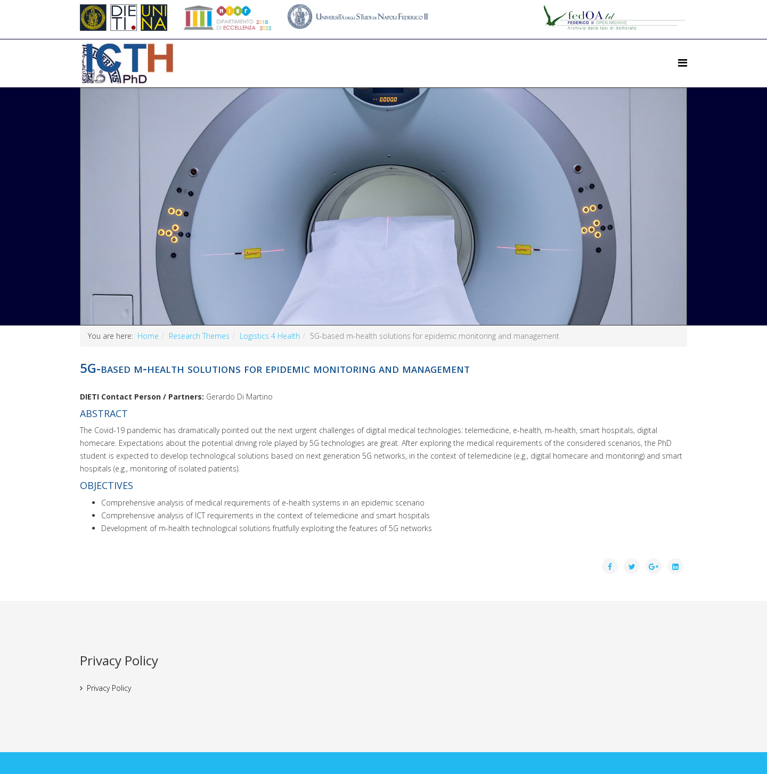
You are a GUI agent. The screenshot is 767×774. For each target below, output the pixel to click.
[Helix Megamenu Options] (682, 62)
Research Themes (199, 336)
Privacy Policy (109, 688)
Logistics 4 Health (270, 336)
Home (148, 336)
